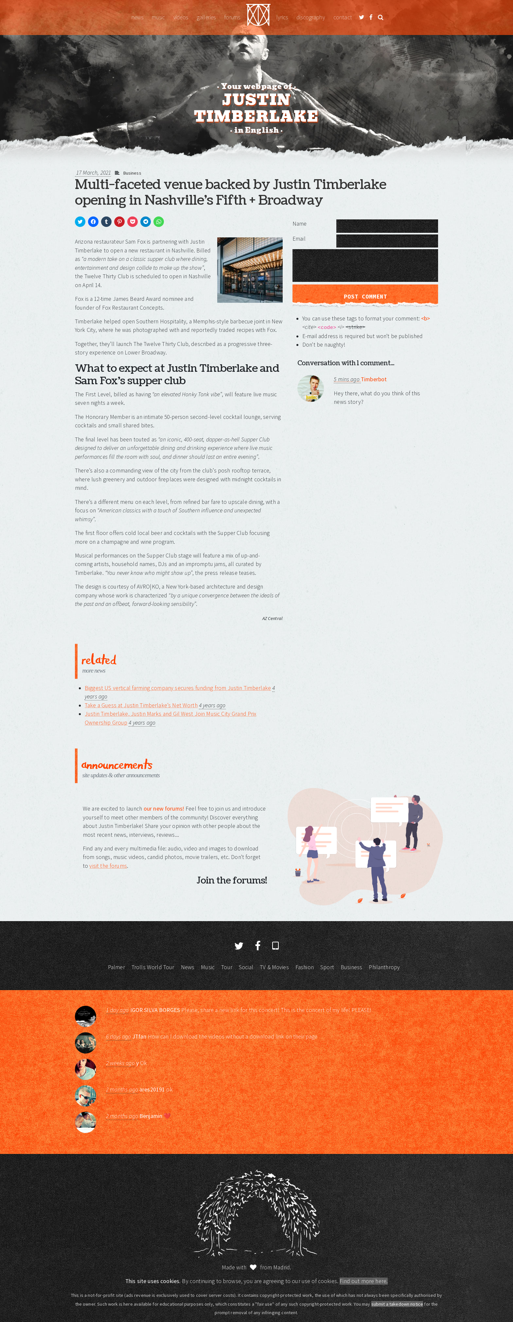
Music (158, 17)
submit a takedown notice (397, 1304)
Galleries (206, 17)
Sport (327, 967)
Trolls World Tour (153, 967)
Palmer (116, 967)
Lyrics (282, 17)
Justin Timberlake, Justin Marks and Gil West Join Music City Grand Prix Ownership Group (170, 718)
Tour (226, 967)
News (138, 17)
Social (246, 967)
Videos (180, 17)
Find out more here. (364, 1281)
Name (299, 223)
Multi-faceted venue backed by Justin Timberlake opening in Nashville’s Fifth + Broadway (230, 193)
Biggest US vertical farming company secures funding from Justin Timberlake (178, 688)
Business (132, 173)
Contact (342, 17)
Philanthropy (384, 967)
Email (299, 238)
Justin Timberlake (258, 17)
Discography (310, 17)
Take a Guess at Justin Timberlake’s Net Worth (141, 705)
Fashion (304, 967)
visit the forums (108, 865)
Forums (232, 17)
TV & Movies (274, 967)
